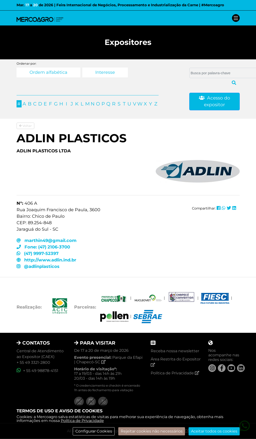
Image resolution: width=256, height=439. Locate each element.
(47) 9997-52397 (38, 253)
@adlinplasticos (38, 266)
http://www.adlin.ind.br (46, 260)
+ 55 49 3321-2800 (33, 362)
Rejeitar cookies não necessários (152, 431)
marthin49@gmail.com (47, 240)
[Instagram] (212, 368)
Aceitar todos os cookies (214, 431)
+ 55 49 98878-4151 (37, 370)
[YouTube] (231, 368)
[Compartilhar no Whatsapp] (224, 208)
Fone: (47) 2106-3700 (43, 247)
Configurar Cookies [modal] (93, 431)
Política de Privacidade (82, 420)
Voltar (25, 126)
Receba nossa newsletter (175, 351)
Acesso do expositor (214, 101)
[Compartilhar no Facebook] (218, 208)
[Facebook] (222, 368)
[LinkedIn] (241, 368)
